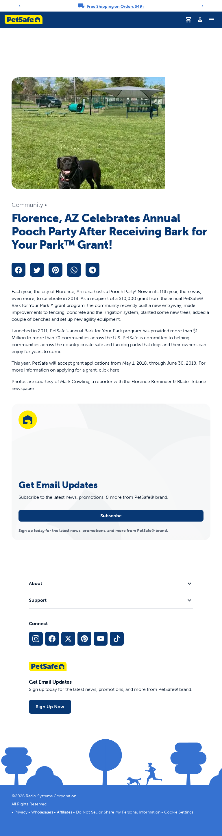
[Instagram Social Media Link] (36, 639)
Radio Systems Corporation (51, 796)
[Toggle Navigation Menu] (211, 19)
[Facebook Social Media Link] (52, 639)
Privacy (20, 812)
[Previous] (19, 5)
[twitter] (37, 270)
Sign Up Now (50, 706)
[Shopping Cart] (188, 19)
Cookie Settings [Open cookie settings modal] (178, 812)
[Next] (202, 5)
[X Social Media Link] (68, 639)
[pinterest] (55, 270)
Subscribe (111, 515)
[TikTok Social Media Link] (117, 639)
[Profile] (200, 19)
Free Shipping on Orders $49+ (116, 6)
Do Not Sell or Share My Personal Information (118, 812)
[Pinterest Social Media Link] (84, 639)
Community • (29, 204)
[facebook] (18, 270)
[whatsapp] (74, 270)
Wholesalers (42, 812)
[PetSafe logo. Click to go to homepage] (23, 19)
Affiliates (64, 812)
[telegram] (92, 270)
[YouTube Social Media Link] (101, 639)
